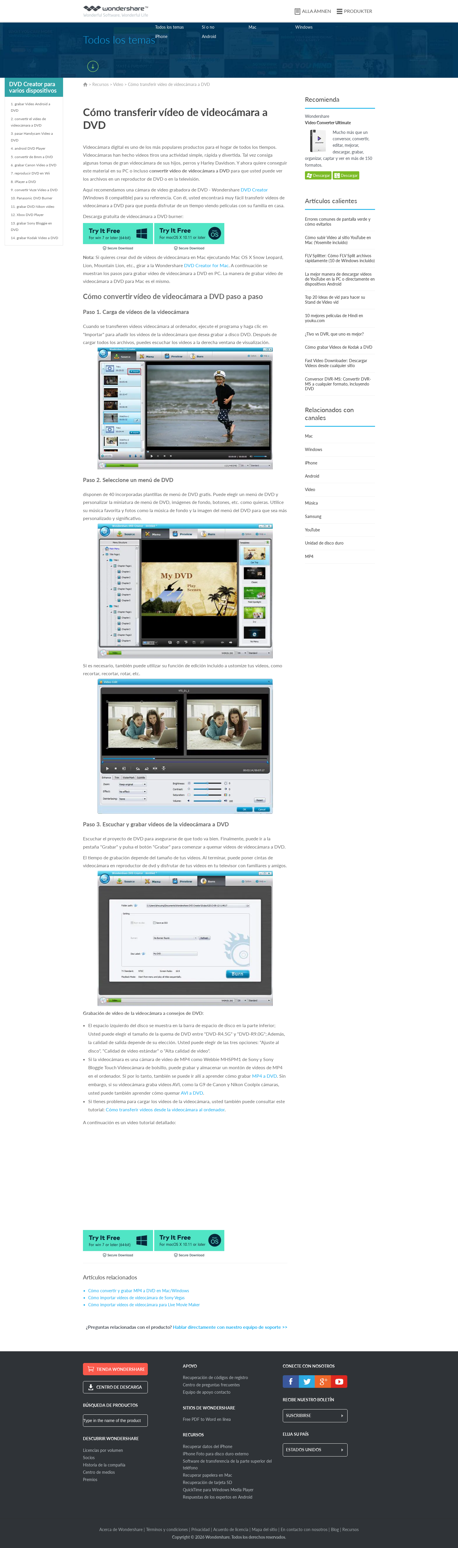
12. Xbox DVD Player (27, 214)
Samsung (313, 516)
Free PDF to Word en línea (207, 1419)
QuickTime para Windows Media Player (218, 1489)
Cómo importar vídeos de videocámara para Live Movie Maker (144, 1304)
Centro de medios (99, 1472)
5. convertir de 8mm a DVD (32, 157)
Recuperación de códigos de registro (215, 1377)
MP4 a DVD (264, 1076)
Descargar (318, 176)
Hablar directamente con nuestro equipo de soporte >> (230, 1327)
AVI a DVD (192, 1093)
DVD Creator (254, 189)
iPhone (161, 36)
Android (209, 36)
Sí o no (208, 27)
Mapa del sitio (264, 1529)
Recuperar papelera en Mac (207, 1475)
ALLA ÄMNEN (316, 11)
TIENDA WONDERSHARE (120, 1369)
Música (311, 502)
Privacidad (200, 1529)
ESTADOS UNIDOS (303, 1449)
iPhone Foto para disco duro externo (216, 1453)
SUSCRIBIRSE (298, 1415)
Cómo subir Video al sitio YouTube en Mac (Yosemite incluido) (338, 240)
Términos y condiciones (167, 1529)
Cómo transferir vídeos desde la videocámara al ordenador (165, 1109)
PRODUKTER (358, 11)
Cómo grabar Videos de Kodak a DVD (338, 347)
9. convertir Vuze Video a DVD (34, 190)
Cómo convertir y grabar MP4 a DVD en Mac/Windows (138, 1290)
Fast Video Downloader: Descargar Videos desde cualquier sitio (336, 363)
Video (118, 84)
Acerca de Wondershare (121, 1529)
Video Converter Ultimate (328, 122)
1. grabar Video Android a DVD (30, 107)
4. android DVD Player (28, 148)
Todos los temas (169, 27)
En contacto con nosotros (304, 1529)
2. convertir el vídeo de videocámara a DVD (28, 122)
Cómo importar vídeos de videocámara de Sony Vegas (136, 1297)
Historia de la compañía (104, 1464)
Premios (90, 1479)
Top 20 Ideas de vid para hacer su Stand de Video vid (335, 300)
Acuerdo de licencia (230, 1529)
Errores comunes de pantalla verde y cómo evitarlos (337, 222)
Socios (89, 1457)
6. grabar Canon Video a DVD (33, 165)
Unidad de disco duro (324, 542)
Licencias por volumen (103, 1450)
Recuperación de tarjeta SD (207, 1482)
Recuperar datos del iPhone (207, 1446)
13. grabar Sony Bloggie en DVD (31, 226)
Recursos (100, 84)
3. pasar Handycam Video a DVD (32, 136)
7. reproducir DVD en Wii (30, 173)
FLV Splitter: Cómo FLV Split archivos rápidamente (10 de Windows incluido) (340, 258)
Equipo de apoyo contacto (206, 1392)
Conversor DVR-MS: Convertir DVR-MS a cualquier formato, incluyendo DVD (338, 383)
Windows (304, 27)
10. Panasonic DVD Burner (31, 198)
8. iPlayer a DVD (23, 181)
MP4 (309, 556)
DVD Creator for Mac (206, 265)
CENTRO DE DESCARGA (119, 1387)
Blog (335, 1529)
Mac (252, 27)
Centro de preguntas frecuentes (211, 1384)
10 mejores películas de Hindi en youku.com (334, 318)
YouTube (312, 529)
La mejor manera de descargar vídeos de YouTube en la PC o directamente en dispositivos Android (340, 279)
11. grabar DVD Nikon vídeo (32, 206)
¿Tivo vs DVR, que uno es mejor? (334, 333)
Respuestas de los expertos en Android (217, 1497)
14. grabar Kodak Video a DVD (34, 238)
